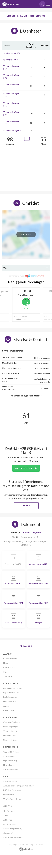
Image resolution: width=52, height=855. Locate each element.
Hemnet (6, 663)
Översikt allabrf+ (10, 658)
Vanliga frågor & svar (12, 799)
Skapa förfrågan (10, 740)
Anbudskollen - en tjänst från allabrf (18, 786)
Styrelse (37, 532)
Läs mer (26, 505)
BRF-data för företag (12, 790)
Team (5, 815)
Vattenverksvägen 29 (12, 130)
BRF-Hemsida (9, 667)
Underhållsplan (9, 701)
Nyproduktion (9, 765)
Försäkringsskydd (10, 726)
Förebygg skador (10, 735)
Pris (5, 672)
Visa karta (26, 234)
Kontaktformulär (26, 468)
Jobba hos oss (9, 820)
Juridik (6, 706)
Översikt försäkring (11, 722)
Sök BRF (26, 646)
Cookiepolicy (8, 833)
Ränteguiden (9, 756)
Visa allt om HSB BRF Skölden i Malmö (26, 15)
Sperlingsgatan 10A (11, 53)
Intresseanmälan (10, 769)
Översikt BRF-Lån (11, 752)
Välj (5, 267)
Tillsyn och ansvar (11, 731)
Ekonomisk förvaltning (12, 688)
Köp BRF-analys (10, 781)
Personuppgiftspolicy (12, 828)
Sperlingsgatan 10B (11, 59)
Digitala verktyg (10, 697)
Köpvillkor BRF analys (12, 837)
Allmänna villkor (10, 824)
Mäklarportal (8, 794)
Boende (27, 532)
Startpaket (8, 676)
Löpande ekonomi (11, 692)
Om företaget (9, 811)
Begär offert (8, 710)
